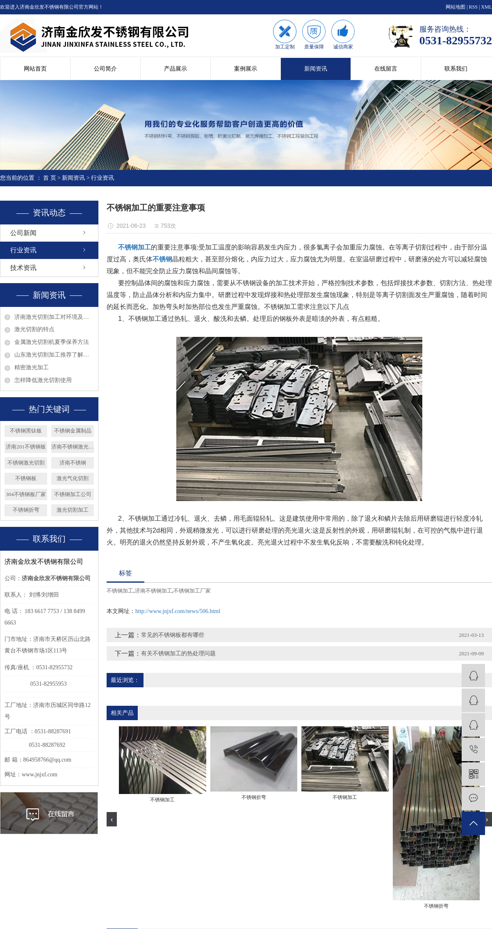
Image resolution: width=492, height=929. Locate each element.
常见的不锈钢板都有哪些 (172, 635)
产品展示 (175, 69)
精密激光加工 (31, 367)
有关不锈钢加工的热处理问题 (178, 653)
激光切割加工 (73, 510)
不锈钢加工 (120, 591)
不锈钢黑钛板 (26, 431)
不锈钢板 (25, 478)
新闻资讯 (315, 69)
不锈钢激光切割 (26, 463)
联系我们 (455, 69)
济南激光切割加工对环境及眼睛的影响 (54, 317)
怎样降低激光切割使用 (43, 380)
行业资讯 (102, 178)
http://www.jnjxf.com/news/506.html (177, 611)
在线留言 (385, 69)
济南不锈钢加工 (153, 591)
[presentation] (112, 819)
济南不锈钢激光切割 (72, 447)
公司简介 (105, 69)
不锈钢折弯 (26, 510)
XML (486, 7)
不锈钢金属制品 (72, 431)
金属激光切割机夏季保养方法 (51, 342)
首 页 (49, 178)
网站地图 (455, 7)
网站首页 (35, 69)
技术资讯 (23, 267)
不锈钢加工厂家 (192, 591)
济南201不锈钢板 (26, 447)
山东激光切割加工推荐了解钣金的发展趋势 (54, 355)
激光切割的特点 (34, 329)
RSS (473, 7)
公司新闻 (23, 232)
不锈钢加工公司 (72, 494)
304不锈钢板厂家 (26, 494)
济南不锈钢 (72, 463)
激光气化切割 (73, 478)
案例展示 (245, 69)
